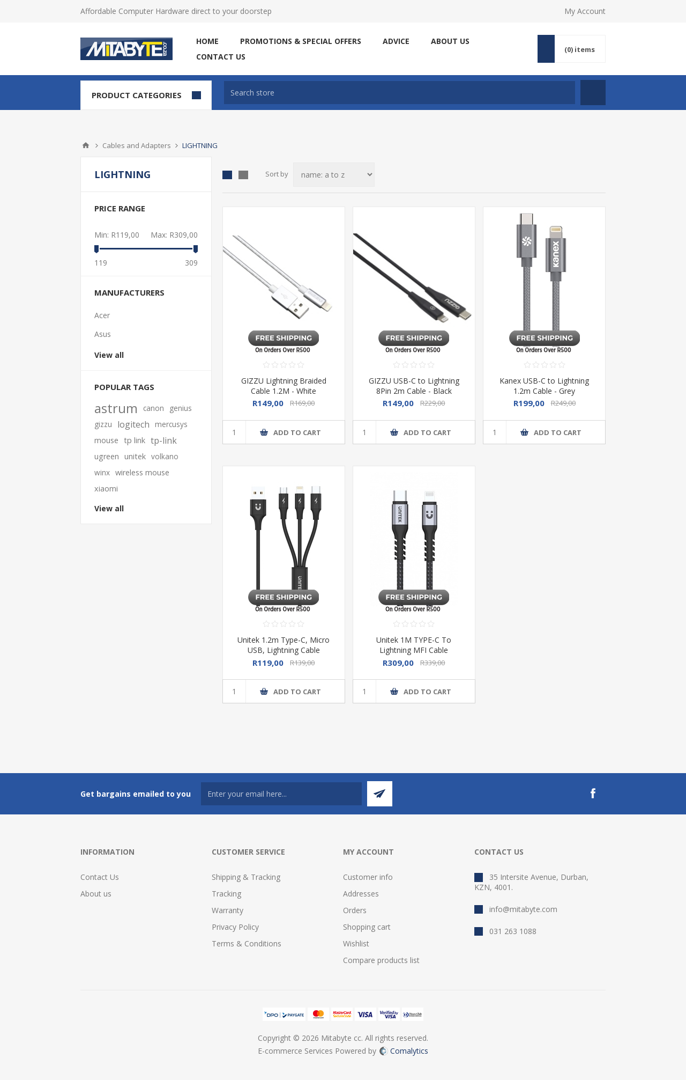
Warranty (227, 910)
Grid (227, 175)
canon (153, 408)
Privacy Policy (235, 927)
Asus (102, 334)
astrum (116, 408)
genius (180, 408)
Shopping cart (367, 927)
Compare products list (381, 960)
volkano (164, 456)
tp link (134, 440)
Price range (119, 208)
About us (95, 893)
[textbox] (399, 92)
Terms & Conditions (246, 943)
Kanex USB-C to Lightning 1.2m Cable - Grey (544, 386)
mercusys (171, 424)
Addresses (361, 893)
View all (109, 355)
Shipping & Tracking (246, 877)
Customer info (368, 877)
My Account (585, 11)
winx (102, 472)
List (243, 175)
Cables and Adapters (136, 145)
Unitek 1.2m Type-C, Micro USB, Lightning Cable (283, 645)
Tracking (226, 893)
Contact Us (99, 877)
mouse (106, 440)
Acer (102, 315)
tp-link (164, 440)
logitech (133, 424)
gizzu (103, 424)
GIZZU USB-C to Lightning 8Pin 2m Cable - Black (414, 386)
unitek (135, 456)
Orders (355, 910)
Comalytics (403, 1051)
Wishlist (356, 943)
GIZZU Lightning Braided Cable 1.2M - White (283, 386)
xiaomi (106, 488)
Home (85, 145)
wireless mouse (142, 472)
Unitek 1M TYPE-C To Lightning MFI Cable (413, 645)
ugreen (106, 456)
